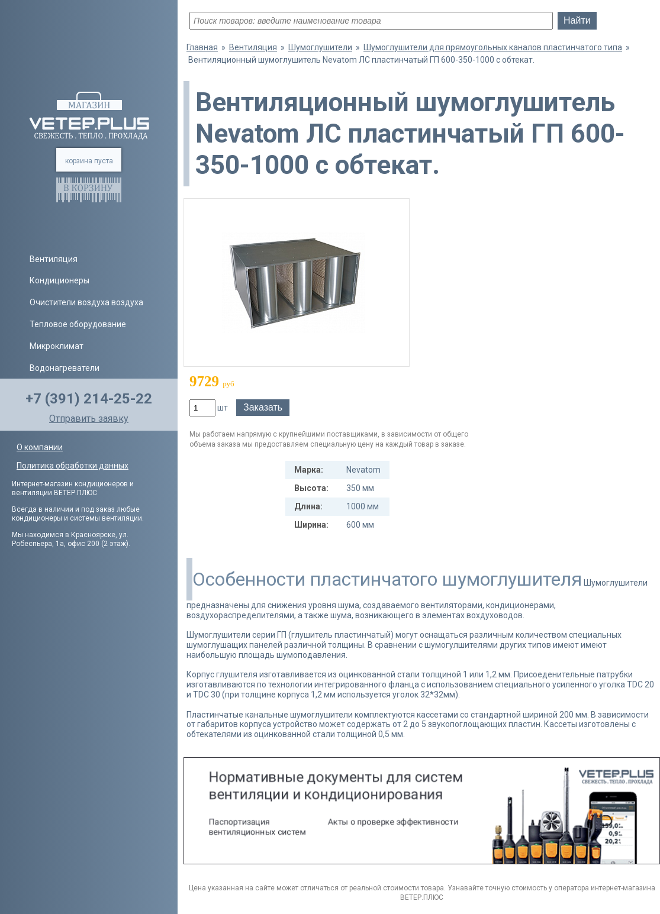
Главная (202, 47)
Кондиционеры (59, 280)
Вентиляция (54, 259)
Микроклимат (56, 346)
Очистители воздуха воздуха (86, 302)
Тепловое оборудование (78, 324)
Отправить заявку (88, 418)
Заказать (262, 407)
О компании (40, 447)
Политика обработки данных (72, 465)
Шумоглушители (320, 47)
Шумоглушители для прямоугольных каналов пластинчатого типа (492, 47)
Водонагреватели (64, 368)
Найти (577, 20)
